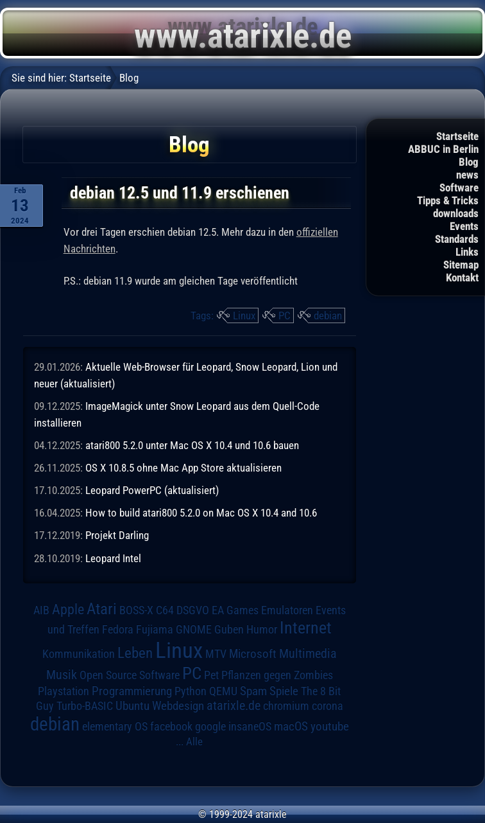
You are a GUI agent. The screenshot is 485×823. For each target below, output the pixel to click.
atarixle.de (233, 705)
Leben (135, 653)
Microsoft (253, 653)
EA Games (235, 610)
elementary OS (115, 726)
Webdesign (178, 706)
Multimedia (308, 653)
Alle (194, 741)
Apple (68, 609)
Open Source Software (130, 675)
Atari (102, 608)
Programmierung (132, 691)
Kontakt (462, 277)
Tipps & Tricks (448, 200)
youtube (330, 726)
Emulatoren (287, 610)
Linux (244, 315)
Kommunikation (78, 653)
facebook (171, 726)
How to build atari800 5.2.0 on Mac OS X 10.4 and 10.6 (201, 512)
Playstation (63, 691)
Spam (253, 691)
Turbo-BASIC (84, 705)
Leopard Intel (113, 558)
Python (190, 691)
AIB (41, 610)
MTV (215, 653)
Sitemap (461, 264)
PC (284, 315)
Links (467, 251)
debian (328, 315)
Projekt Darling (117, 535)
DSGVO (192, 610)
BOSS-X (136, 610)
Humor (261, 629)
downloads (456, 213)
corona (327, 706)
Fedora (117, 629)
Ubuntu (132, 706)
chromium (286, 706)
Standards (457, 239)
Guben (229, 629)
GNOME (194, 629)
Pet (211, 675)
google (210, 726)
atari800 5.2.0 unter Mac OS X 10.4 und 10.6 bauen (192, 445)
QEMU (223, 691)
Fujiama (154, 629)
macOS (291, 727)
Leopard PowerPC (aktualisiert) (152, 490)
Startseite (457, 136)
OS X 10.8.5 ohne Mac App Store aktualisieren (183, 467)
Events (464, 226)
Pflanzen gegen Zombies (277, 675)
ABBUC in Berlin (443, 149)
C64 (165, 610)
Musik (61, 675)
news (467, 174)
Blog (469, 161)
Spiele (283, 691)
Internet (306, 627)
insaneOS (249, 726)
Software (459, 187)
